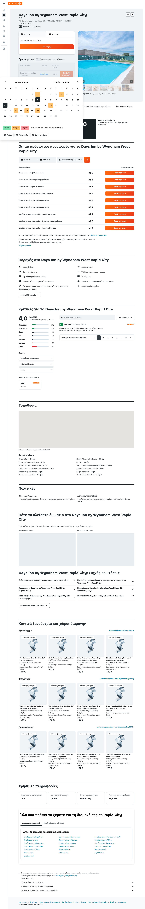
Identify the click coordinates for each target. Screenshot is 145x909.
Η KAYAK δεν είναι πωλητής (77, 882)
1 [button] (63, 55)
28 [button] (58, 77)
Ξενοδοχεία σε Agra (31, 840)
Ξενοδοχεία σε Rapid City (118, 902)
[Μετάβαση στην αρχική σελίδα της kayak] (15, 3)
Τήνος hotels (63, 853)
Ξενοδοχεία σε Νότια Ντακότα (98, 902)
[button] (3, 3)
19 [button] (47, 71)
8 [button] (63, 61)
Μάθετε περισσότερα (99, 235)
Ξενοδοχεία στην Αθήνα (103, 840)
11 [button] (41, 66)
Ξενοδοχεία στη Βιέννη (67, 843)
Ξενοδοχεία (33, 902)
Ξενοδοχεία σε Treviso (67, 846)
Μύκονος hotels (64, 850)
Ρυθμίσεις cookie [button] (25, 246)
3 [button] (36, 61)
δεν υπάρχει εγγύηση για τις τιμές (66, 876)
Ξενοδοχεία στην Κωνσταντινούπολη (108, 837)
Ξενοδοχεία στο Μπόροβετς (34, 843)
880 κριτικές (35, 27)
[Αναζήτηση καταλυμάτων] (4, 15)
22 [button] (63, 71)
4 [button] (41, 61)
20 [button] (52, 71)
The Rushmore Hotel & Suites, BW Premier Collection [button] (32, 659)
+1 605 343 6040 (25, 23)
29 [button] (63, 77)
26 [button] (47, 77)
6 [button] (52, 61)
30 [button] (69, 77)
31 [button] (36, 82)
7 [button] (57, 61)
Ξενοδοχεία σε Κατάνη (103, 846)
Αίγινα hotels (99, 853)
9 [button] (68, 61)
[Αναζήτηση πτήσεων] (4, 10)
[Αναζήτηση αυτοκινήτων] (4, 20)
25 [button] (42, 77)
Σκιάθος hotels (29, 856)
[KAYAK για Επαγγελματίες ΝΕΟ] (4, 36)
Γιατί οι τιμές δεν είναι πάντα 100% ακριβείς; (77, 890)
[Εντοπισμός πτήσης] (4, 31)
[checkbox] (30, 385)
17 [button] (36, 71)
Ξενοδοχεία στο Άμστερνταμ (105, 843)
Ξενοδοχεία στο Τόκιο (32, 850)
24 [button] (36, 77)
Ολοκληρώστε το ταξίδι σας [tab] (53, 823)
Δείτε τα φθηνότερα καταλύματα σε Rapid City (116, 679)
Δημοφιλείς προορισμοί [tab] (31, 823)
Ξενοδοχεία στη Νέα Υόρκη (33, 846)
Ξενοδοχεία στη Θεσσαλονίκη (69, 837)
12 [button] (47, 66)
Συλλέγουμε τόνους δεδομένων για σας (77, 886)
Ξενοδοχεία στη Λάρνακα (68, 840)
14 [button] (58, 66)
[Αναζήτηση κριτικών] (89, 317)
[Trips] (4, 42)
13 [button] (52, 66)
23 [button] (69, 71)
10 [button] (36, 66)
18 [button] (41, 71)
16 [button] (69, 66)
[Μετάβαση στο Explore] (4, 26)
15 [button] (63, 66)
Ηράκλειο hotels (100, 850)
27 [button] (52, 77)
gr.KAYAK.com (23, 902)
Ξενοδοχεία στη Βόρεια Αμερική (50, 902)
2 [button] (68, 55)
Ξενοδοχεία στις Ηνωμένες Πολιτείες (74, 902)
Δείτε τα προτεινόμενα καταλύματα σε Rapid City (115, 727)
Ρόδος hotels (28, 853)
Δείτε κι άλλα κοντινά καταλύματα (121, 630)
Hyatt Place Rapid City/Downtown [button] (61, 658)
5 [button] (47, 61)
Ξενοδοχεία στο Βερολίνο (33, 837)
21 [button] (58, 71)
